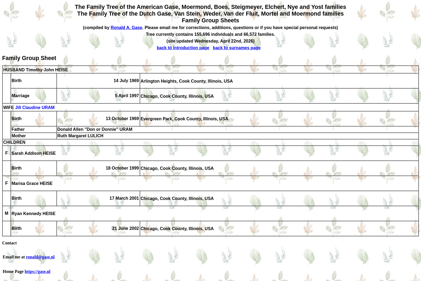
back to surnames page (237, 47)
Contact (9, 243)
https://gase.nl (37, 271)
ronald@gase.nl (40, 257)
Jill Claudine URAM (35, 108)
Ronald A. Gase (126, 27)
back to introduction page (183, 47)
